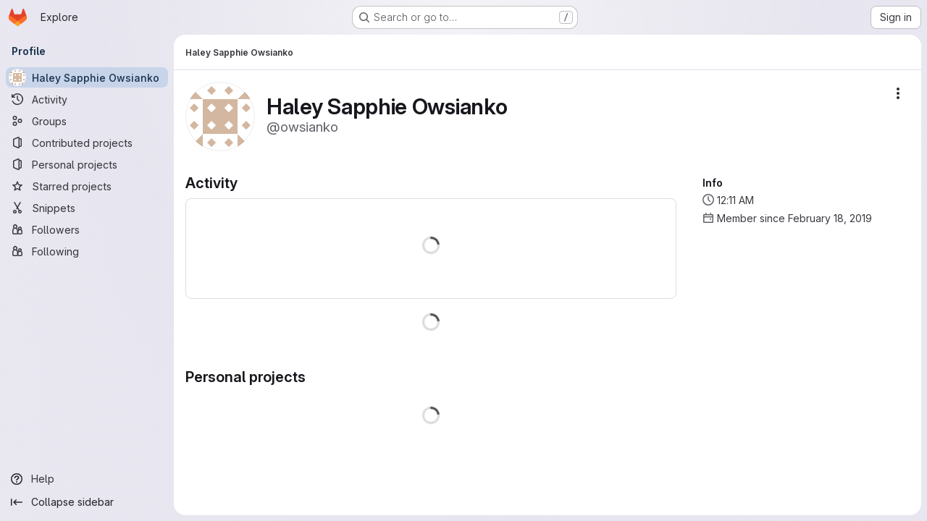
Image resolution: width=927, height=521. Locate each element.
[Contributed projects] (87, 142)
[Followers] (87, 229)
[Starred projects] (87, 186)
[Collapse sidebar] (87, 502)
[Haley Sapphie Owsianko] (87, 77)
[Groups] (87, 121)
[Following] (87, 251)
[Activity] (87, 99)
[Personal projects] (87, 164)
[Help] (87, 479)
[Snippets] (87, 208)
